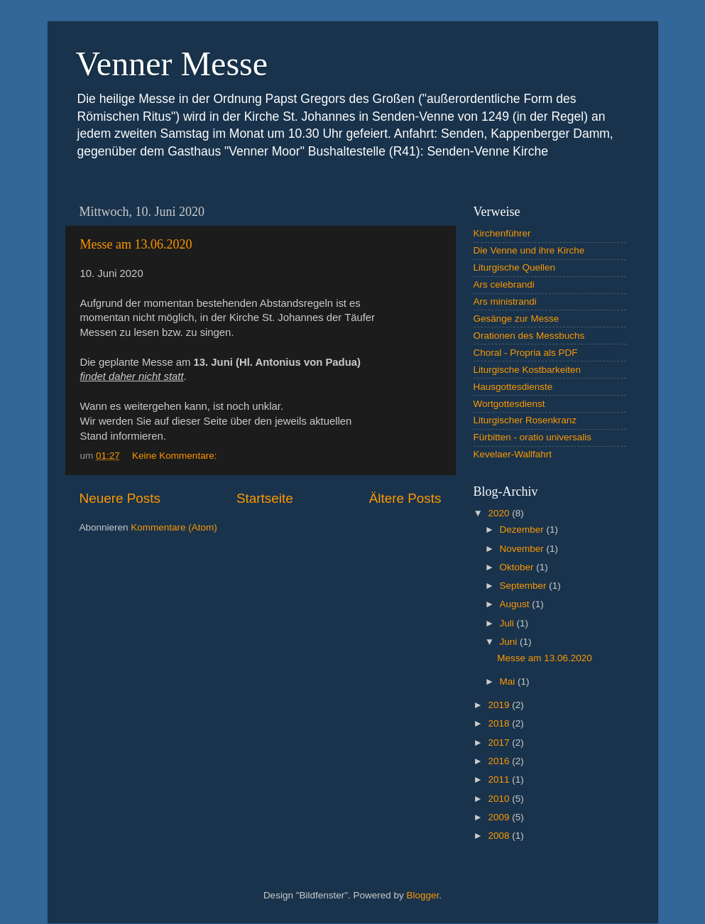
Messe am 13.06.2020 (136, 244)
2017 (500, 742)
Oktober (518, 567)
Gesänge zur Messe (516, 318)
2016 (500, 761)
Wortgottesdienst (509, 403)
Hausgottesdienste (513, 386)
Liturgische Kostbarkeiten (527, 369)
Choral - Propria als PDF (526, 352)
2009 (500, 817)
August (516, 604)
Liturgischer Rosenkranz (525, 420)
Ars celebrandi (504, 284)
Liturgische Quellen (515, 267)
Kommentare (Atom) (174, 527)
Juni (510, 641)
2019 (500, 705)
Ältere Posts (405, 498)
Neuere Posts (120, 498)
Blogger (423, 895)
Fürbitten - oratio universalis (533, 437)
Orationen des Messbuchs (529, 335)
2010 (500, 798)
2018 (500, 723)
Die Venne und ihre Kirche (529, 250)
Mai (509, 681)
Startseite (264, 498)
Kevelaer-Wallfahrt (513, 454)
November (523, 548)
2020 (500, 513)
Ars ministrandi (505, 301)
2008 (500, 835)
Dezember (523, 529)
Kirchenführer (502, 233)
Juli (508, 623)
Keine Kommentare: (175, 455)
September (525, 585)
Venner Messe (172, 63)
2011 (500, 779)
